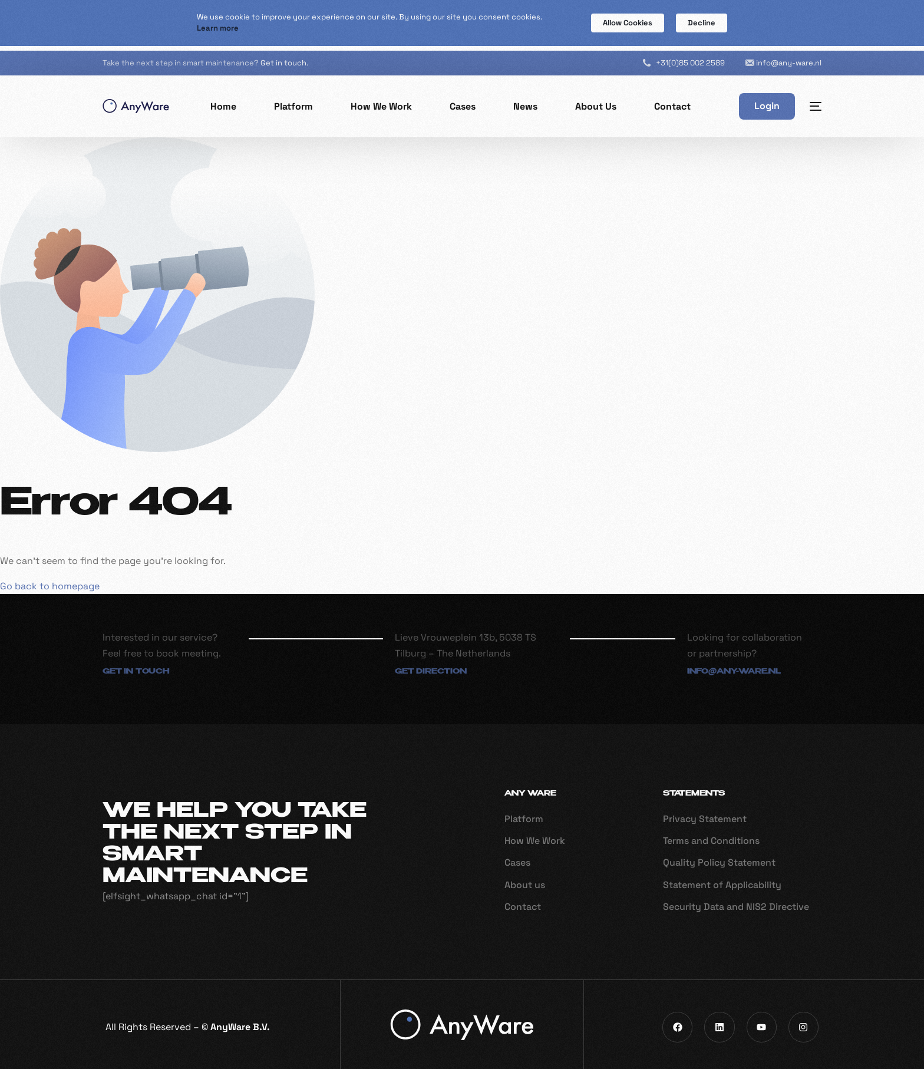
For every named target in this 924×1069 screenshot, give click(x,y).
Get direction (431, 667)
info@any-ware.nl (788, 57)
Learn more (218, 28)
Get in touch (283, 58)
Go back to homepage (50, 581)
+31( (690, 57)
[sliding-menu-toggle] (815, 101)
